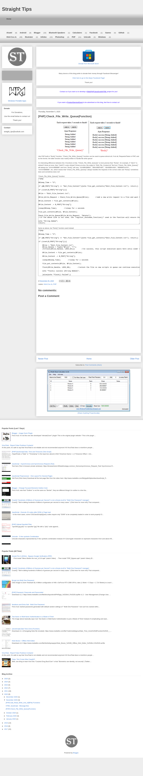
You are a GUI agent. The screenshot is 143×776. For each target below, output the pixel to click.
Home (8, 19)
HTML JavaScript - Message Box (17, 724)
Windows (102, 37)
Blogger (37, 33)
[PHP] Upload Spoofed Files (22, 543)
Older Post (134, 377)
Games (108, 33)
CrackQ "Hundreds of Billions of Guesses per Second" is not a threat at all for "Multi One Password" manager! (50, 518)
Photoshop (59, 37)
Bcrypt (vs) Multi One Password (23, 599)
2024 (6, 700)
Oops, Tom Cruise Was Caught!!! (23, 678)
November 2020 (12, 718)
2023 (6, 703)
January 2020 (11, 737)
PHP (73, 37)
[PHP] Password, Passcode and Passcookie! (27, 611)
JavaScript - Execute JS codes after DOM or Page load (31, 531)
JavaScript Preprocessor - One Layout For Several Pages (32, 494)
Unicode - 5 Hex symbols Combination (25, 555)
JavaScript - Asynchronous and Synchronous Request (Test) (33, 482)
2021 (6, 709)
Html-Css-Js (11, 37)
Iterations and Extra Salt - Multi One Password (28, 623)
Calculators (77, 33)
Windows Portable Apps (17, 100)
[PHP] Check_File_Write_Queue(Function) (21, 727)
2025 (6, 697)
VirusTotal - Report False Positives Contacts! (17, 464)
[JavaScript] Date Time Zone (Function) (25, 647)
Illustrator (29, 37)
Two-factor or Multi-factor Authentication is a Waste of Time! (33, 635)
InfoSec (44, 37)
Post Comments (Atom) (93, 383)
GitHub (121, 33)
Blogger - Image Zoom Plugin (22, 452)
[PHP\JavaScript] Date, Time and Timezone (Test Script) (31, 470)
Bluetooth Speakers (57, 33)
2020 (6, 713)
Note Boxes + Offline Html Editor (23, 659)
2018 (6, 744)
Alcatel (9, 33)
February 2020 (11, 734)
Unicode (87, 37)
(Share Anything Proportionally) (89, 431)
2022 (6, 706)
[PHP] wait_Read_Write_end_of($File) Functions (23, 721)
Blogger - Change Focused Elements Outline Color (30, 506)
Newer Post (43, 377)
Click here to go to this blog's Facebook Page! (88, 78)
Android (23, 33)
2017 (6, 747)
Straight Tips (17, 9)
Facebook (94, 33)
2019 (6, 741)
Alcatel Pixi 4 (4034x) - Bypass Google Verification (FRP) (32, 574)
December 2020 (12, 715)
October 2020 (11, 731)
